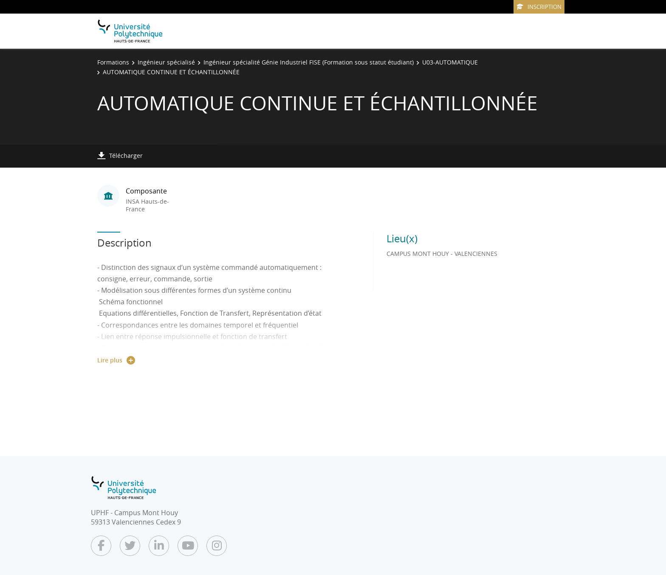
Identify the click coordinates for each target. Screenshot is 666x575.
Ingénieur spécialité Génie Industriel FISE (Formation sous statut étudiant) (308, 62)
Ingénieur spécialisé (166, 62)
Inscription (539, 7)
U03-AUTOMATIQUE (450, 62)
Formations (113, 62)
